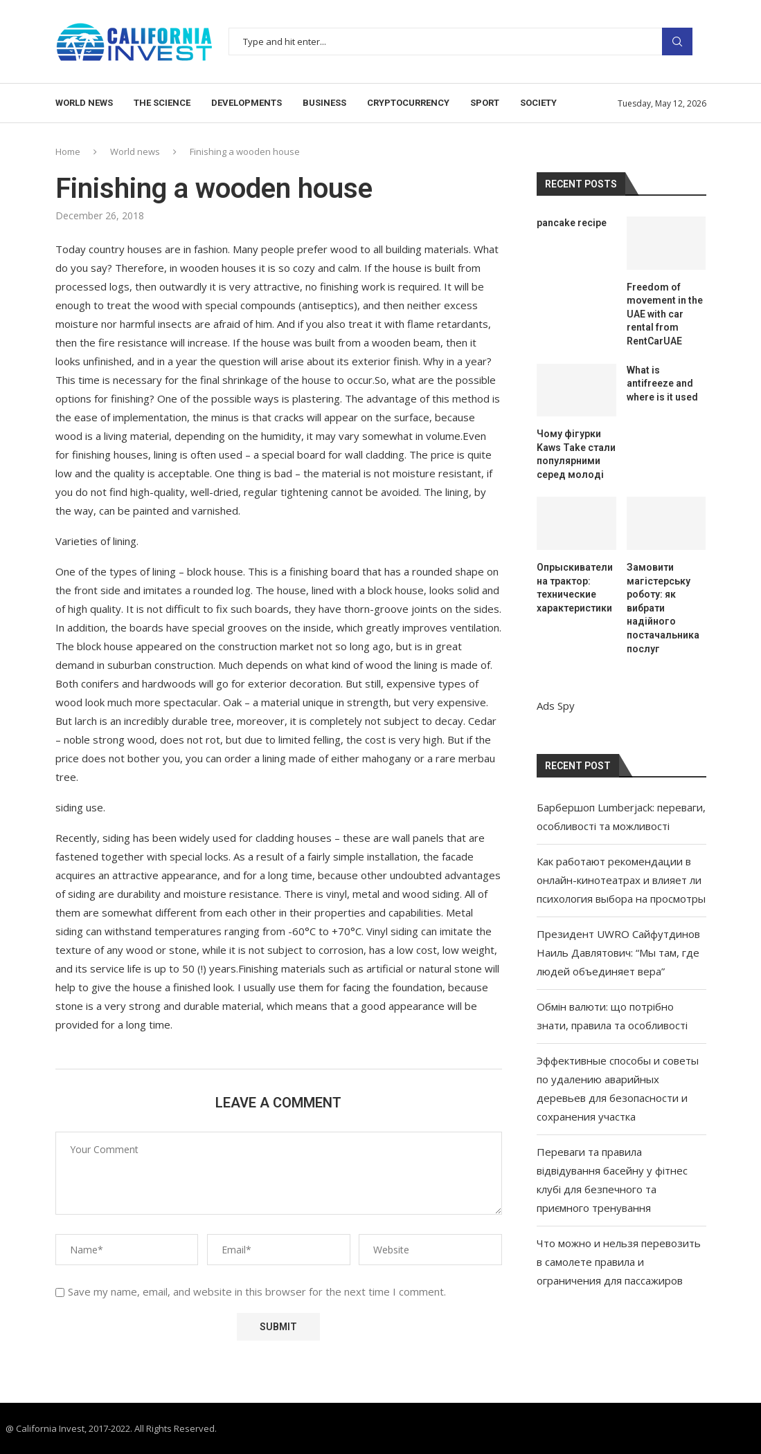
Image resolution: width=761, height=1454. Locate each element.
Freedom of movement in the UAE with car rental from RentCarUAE (665, 314)
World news (84, 103)
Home (67, 151)
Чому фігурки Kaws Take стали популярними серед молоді (576, 454)
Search (677, 41)
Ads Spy (556, 705)
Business (324, 103)
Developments (246, 103)
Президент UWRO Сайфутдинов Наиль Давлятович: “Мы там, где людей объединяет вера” (618, 952)
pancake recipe (572, 222)
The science (162, 103)
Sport (484, 103)
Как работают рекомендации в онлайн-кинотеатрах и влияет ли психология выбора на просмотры (621, 879)
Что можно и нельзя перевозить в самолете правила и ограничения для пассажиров (619, 1261)
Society (538, 103)
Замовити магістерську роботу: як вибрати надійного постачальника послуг (663, 608)
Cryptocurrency (408, 103)
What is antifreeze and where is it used (662, 384)
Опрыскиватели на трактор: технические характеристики (575, 588)
